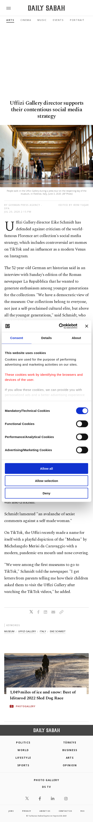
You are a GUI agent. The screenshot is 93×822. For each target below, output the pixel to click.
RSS (82, 811)
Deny (47, 493)
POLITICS (23, 742)
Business (69, 750)
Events (58, 20)
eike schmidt (58, 631)
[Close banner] (86, 326)
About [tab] (76, 337)
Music (41, 20)
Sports (23, 765)
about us (45, 811)
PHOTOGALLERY (25, 706)
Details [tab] (46, 337)
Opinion (70, 765)
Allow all (46, 468)
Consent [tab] (16, 337)
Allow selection (46, 481)
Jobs (11, 811)
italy (43, 631)
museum (9, 631)
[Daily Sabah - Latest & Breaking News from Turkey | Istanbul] (46, 8)
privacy (26, 811)
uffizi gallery (27, 631)
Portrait (77, 20)
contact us (65, 811)
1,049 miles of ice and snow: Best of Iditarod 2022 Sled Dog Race (42, 695)
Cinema (26, 20)
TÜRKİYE (69, 742)
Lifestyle (23, 758)
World (23, 750)
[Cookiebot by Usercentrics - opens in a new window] (59, 326)
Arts (10, 20)
